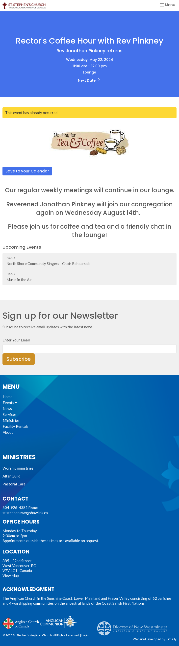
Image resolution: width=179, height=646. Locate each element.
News (7, 408)
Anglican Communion (58, 622)
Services (10, 414)
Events (10, 402)
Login (85, 635)
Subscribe (18, 359)
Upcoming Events (21, 247)
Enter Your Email (16, 340)
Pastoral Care (14, 484)
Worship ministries (17, 468)
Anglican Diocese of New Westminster (134, 626)
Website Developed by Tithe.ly (155, 639)
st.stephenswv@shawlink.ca (25, 512)
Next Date (89, 80)
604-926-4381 (15, 507)
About (8, 432)
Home (7, 396)
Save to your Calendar (27, 171)
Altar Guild (11, 476)
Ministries (11, 420)
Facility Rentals (15, 426)
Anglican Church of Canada (20, 623)
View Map (10, 575)
